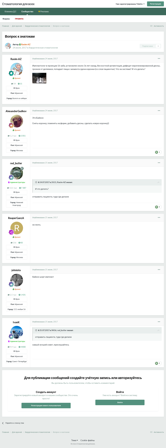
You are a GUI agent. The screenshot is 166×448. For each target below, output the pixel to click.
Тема (74, 440)
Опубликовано (45, 58)
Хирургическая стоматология (43, 47)
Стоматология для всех (18, 4)
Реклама (44, 11)
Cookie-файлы (87, 440)
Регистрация (155, 4)
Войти (120, 402)
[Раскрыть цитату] (36, 182)
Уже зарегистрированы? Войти (130, 4)
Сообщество (27, 12)
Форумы (6, 19)
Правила (19, 19)
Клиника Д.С (10, 11)
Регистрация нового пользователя (46, 405)
